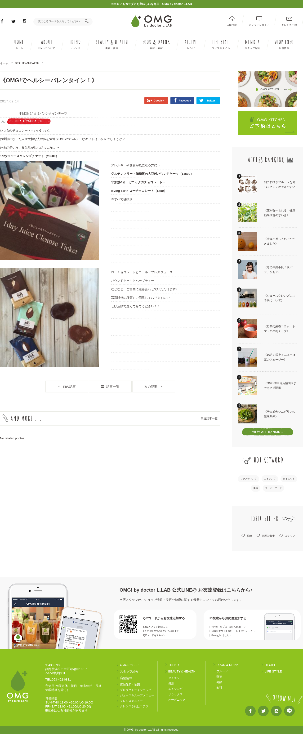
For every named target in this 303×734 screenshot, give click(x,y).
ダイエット (289, 478)
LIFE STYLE (221, 44)
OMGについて (130, 664)
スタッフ (290, 535)
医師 (249, 535)
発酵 (219, 682)
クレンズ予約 (289, 25)
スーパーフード (273, 488)
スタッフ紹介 (129, 671)
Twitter (13, 22)
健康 (171, 683)
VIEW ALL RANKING (267, 432)
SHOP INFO (284, 44)
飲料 (219, 687)
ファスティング (248, 478)
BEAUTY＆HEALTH (182, 671)
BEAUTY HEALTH (111, 44)
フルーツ (222, 671)
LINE (289, 712)
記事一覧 (113, 386)
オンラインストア (259, 25)
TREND (75, 44)
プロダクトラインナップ (135, 690)
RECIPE (190, 44)
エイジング (270, 478)
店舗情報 (232, 25)
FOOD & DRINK (227, 664)
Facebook (2, 22)
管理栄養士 (268, 535)
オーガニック (176, 699)
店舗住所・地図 (130, 684)
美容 (255, 488)
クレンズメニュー (131, 701)
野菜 (219, 676)
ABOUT (46, 44)
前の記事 (69, 386)
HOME (19, 44)
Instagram (24, 22)
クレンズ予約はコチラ (134, 706)
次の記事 (151, 386)
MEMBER (252, 44)
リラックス (175, 694)
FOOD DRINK (156, 44)
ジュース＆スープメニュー (137, 695)
